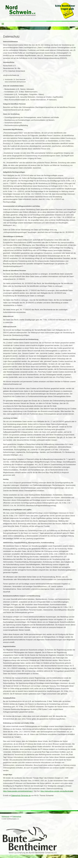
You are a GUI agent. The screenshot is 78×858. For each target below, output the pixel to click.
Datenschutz (17, 816)
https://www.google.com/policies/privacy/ (18, 791)
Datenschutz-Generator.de (21, 795)
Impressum (5, 816)
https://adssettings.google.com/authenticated (56, 791)
